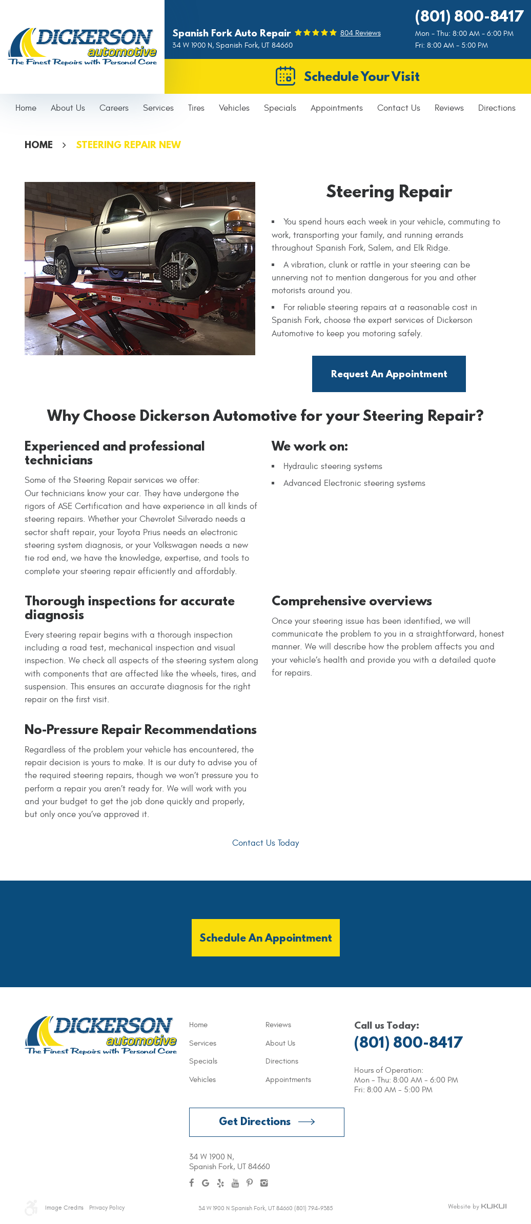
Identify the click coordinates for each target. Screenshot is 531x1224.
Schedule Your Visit (362, 76)
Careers (114, 108)
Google (205, 1183)
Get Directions (255, 1121)
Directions (497, 108)
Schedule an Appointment (265, 937)
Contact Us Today (265, 843)
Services (158, 108)
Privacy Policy (107, 1207)
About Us (68, 108)
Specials (280, 108)
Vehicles (234, 108)
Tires (196, 108)
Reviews (449, 108)
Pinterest (250, 1183)
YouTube (235, 1183)
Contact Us (398, 108)
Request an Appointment (389, 373)
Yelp (220, 1183)
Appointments (337, 108)
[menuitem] (25, 108)
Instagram (264, 1183)
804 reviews (360, 33)
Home (25, 108)
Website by (477, 1207)
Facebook (191, 1183)
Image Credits (64, 1207)
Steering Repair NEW (128, 144)
